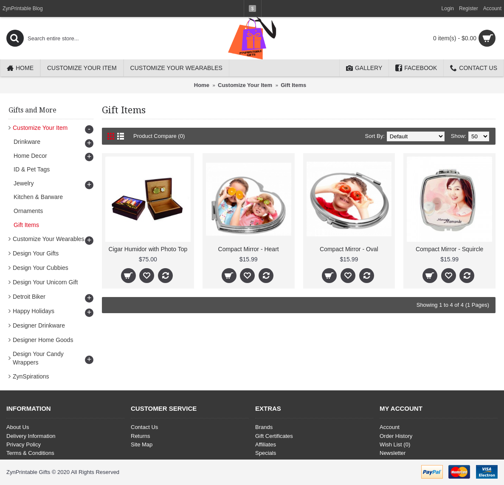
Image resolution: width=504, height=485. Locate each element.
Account (390, 427)
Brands (264, 427)
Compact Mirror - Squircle (449, 249)
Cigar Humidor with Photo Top (148, 249)
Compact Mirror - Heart (248, 249)
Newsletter (392, 453)
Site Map (141, 444)
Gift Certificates (274, 436)
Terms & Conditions (30, 453)
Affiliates (265, 444)
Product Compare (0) (159, 136)
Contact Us (144, 427)
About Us (17, 427)
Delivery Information (31, 436)
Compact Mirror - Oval (349, 249)
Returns (140, 436)
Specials (265, 453)
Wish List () (395, 444)
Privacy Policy (23, 444)
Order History (396, 436)
